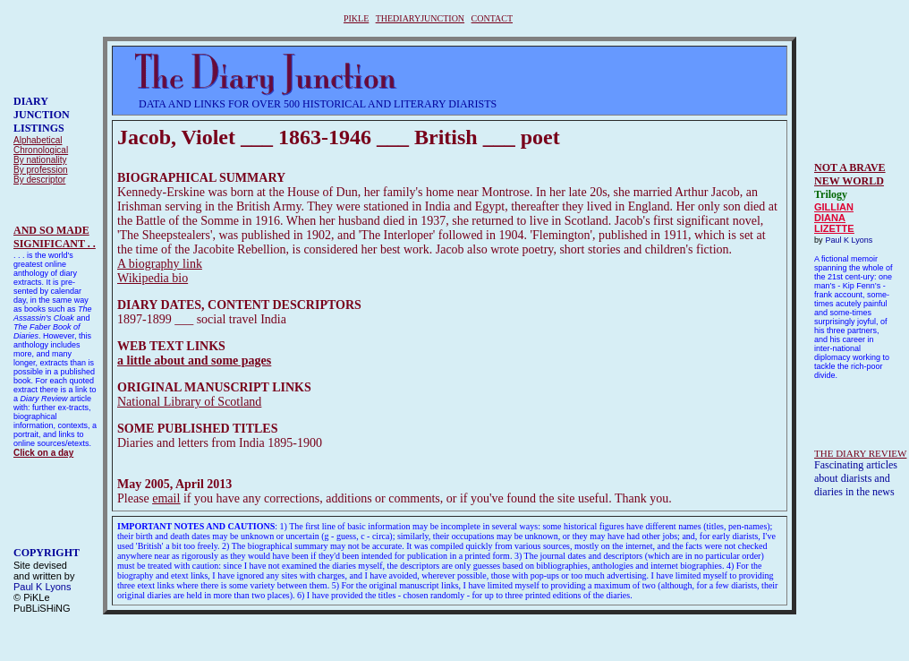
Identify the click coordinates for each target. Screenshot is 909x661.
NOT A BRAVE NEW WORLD (850, 174)
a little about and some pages (194, 360)
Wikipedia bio (152, 278)
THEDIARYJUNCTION (420, 18)
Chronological (40, 150)
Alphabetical (37, 140)
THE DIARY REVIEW (860, 453)
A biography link (159, 263)
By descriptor (39, 180)
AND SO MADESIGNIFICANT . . (54, 237)
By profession (40, 170)
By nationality (39, 160)
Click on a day (43, 453)
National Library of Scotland (189, 401)
